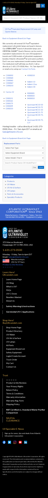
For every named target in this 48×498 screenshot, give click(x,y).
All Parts (10, 345)
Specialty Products (14, 197)
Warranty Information (15, 397)
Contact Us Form (28, 69)
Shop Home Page (13, 327)
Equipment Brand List (15, 349)
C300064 (9, 78)
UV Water (11, 184)
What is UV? (11, 286)
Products (11, 181)
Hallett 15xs (32, 84)
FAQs (8, 290)
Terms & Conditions (14, 393)
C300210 (9, 85)
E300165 (9, 101)
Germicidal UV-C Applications (20, 311)
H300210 (31, 75)
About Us (10, 301)
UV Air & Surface (14, 187)
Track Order (11, 359)
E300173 (9, 103)
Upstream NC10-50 (35, 105)
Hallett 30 (31, 87)
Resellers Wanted (13, 297)
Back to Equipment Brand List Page (17, 38)
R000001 (31, 93)
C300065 (9, 80)
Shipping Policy (13, 404)
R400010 (31, 98)
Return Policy (12, 390)
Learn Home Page (14, 279)
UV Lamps (11, 191)
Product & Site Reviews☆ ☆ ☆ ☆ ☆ (13, 265)
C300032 (9, 75)
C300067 (9, 83)
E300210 (9, 108)
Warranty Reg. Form (15, 400)
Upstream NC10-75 (35, 107)
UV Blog (10, 283)
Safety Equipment (14, 352)
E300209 (9, 106)
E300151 (9, 98)
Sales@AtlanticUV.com (13, 131)
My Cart (10, 363)
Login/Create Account (16, 356)
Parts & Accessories (15, 194)
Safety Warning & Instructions (20, 306)
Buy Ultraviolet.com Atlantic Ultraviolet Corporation (15, 10)
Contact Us (11, 366)
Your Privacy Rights (14, 386)
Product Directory (14, 331)
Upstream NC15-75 (35, 112)
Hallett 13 (31, 82)
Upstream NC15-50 (35, 110)
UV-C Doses (11, 293)
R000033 (31, 96)
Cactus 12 (10, 92)
